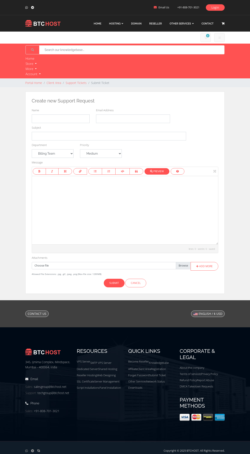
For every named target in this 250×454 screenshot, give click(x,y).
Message (37, 162)
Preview (157, 171)
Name (35, 110)
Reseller (155, 23)
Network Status (155, 381)
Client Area (54, 83)
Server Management (106, 381)
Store (30, 63)
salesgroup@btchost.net (50, 387)
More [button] (30, 69)
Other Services (180, 23)
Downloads (135, 388)
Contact (208, 23)
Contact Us (37, 314)
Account (32, 74)
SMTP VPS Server (100, 363)
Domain (136, 23)
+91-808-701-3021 (46, 411)
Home (97, 23)
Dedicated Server (87, 369)
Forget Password (138, 375)
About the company (192, 368)
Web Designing (106, 375)
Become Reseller (138, 361)
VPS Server (83, 361)
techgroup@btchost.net (53, 393)
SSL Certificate (85, 381)
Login (215, 7)
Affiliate (132, 369)
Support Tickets (76, 83)
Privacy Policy (209, 374)
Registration (158, 369)
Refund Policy (188, 380)
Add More (204, 266)
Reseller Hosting (87, 375)
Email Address (105, 110)
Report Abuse (205, 380)
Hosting (115, 23)
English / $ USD (207, 314)
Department (39, 145)
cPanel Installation (109, 388)
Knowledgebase (159, 363)
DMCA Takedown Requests (196, 386)
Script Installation (87, 388)
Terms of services (190, 374)
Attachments (39, 258)
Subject (36, 127)
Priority (84, 145)
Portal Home (33, 83)
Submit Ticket (157, 375)
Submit (114, 283)
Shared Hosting (107, 369)
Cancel (136, 283)
